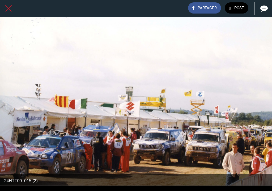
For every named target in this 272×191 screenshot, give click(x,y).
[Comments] (263, 8)
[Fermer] (8, 8)
